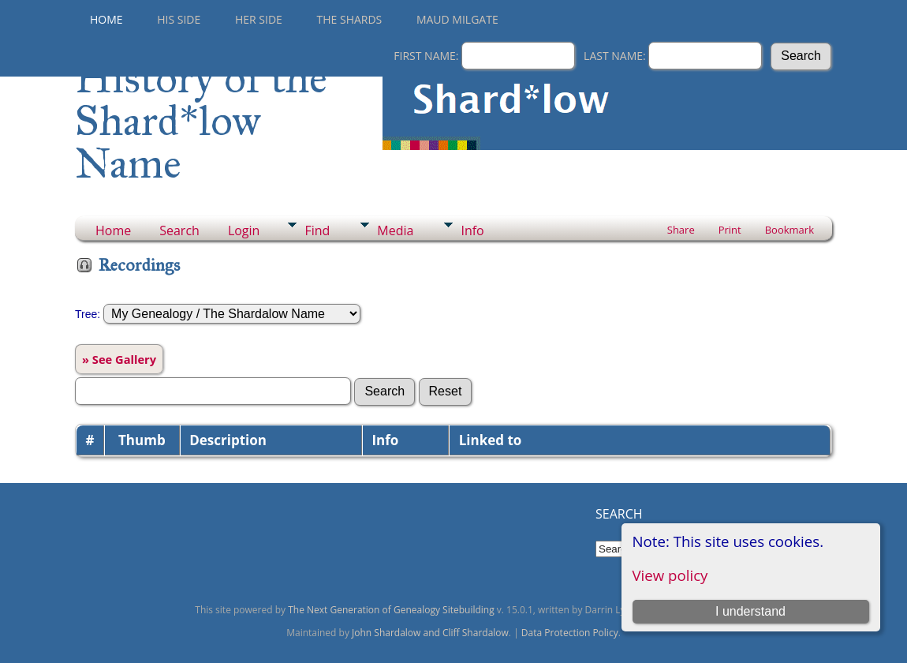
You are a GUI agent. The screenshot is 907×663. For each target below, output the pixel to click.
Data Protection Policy (569, 632)
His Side (178, 19)
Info (472, 230)
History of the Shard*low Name (201, 120)
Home (106, 19)
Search (179, 230)
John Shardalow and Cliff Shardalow (430, 632)
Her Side (258, 19)
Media (395, 230)
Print (730, 230)
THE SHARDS (350, 19)
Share (681, 230)
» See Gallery (119, 359)
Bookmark (789, 230)
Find (317, 230)
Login (244, 230)
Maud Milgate (457, 19)
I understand (750, 611)
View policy (670, 575)
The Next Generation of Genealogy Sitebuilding (391, 609)
